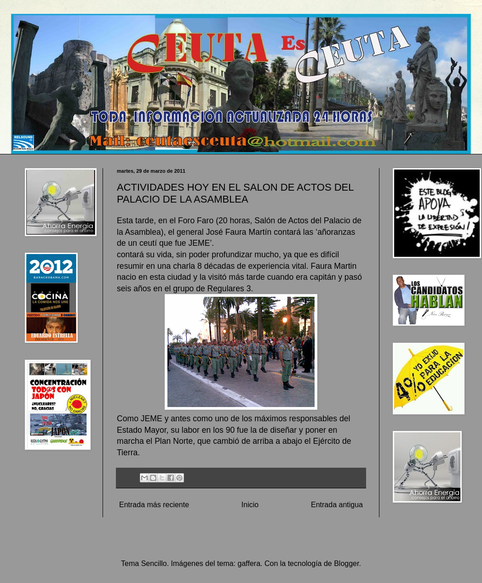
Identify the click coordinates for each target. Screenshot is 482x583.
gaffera (249, 563)
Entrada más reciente (154, 505)
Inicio (249, 505)
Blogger (346, 563)
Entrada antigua (337, 505)
